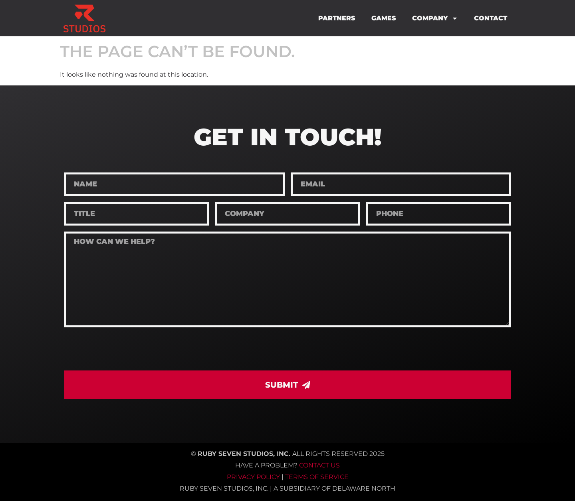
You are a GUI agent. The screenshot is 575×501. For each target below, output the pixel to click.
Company (435, 18)
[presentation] (124, 348)
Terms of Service (317, 477)
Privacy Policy (253, 477)
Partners (336, 18)
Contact (490, 18)
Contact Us (319, 465)
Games (383, 18)
